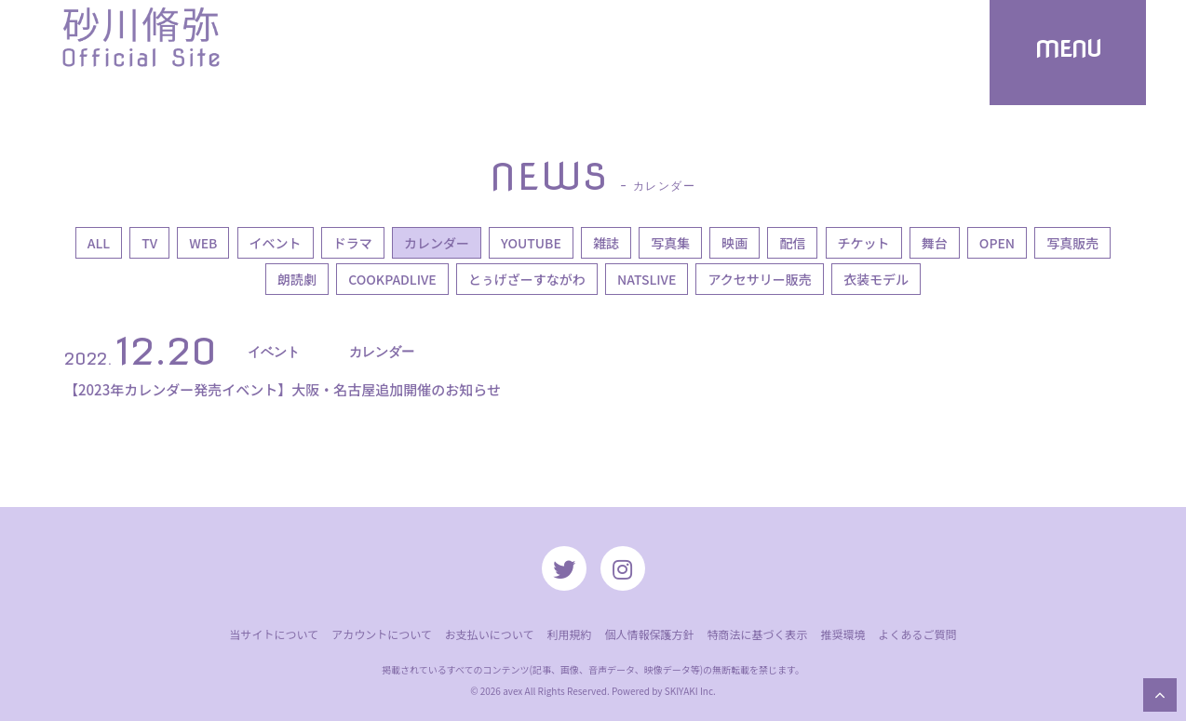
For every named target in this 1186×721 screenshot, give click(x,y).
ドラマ (352, 243)
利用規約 (568, 634)
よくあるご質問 (918, 634)
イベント (275, 243)
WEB (203, 243)
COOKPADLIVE (392, 279)
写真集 (670, 243)
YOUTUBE (531, 243)
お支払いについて (489, 634)
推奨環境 (842, 634)
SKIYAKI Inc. (690, 691)
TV (149, 243)
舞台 (935, 243)
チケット (864, 243)
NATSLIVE (646, 279)
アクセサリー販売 (759, 279)
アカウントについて (381, 634)
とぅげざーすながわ (527, 279)
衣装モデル (876, 279)
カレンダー (436, 243)
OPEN (997, 243)
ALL (99, 243)
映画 (734, 243)
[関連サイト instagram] (622, 568)
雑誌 (606, 243)
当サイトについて (273, 634)
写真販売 (1072, 243)
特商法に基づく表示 (757, 634)
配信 (792, 243)
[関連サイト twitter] (564, 568)
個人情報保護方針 (649, 634)
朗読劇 (297, 279)
